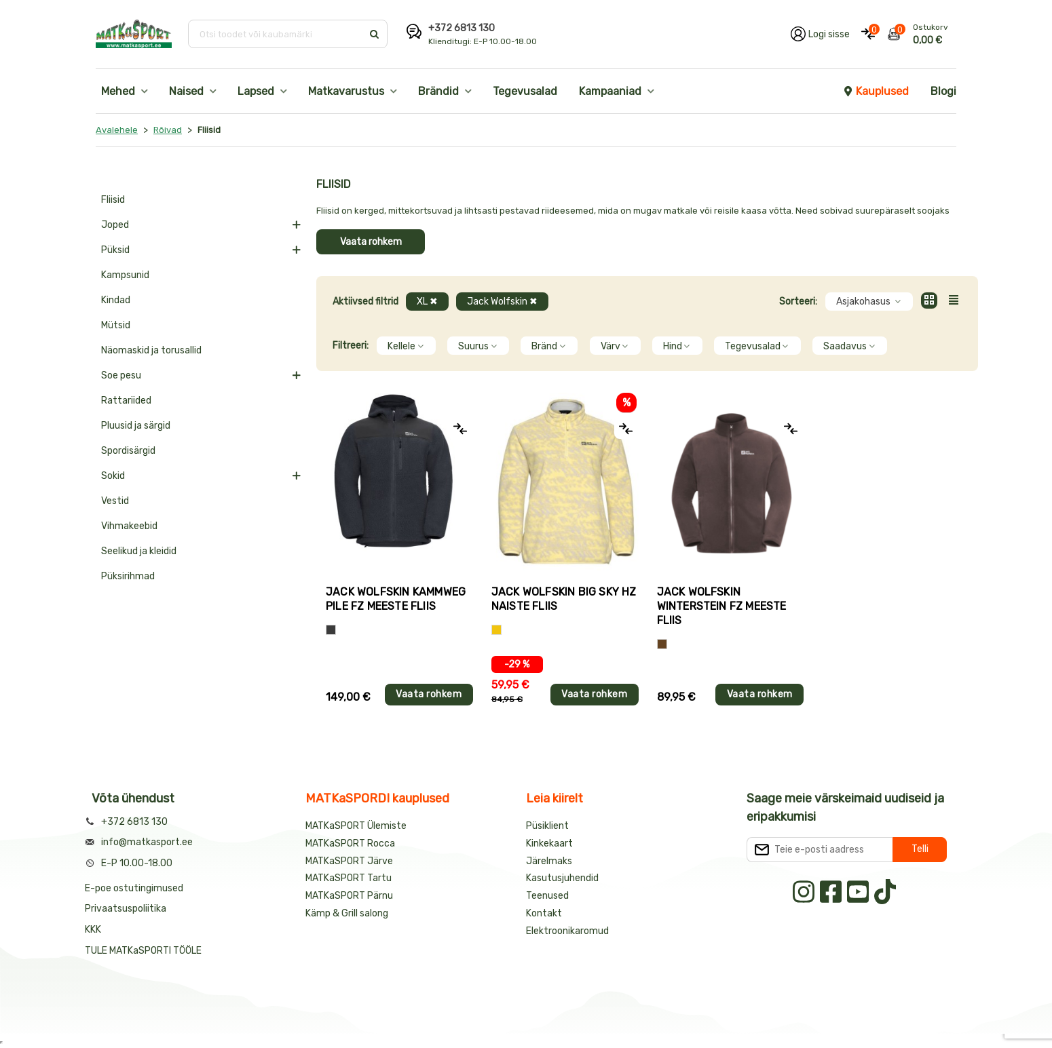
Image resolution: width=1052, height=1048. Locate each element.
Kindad (115, 300)
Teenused (547, 895)
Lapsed (256, 91)
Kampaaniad (610, 91)
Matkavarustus (346, 91)
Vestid (115, 501)
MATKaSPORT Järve (349, 861)
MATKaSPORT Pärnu (350, 895)
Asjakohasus (869, 301)
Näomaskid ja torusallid (151, 350)
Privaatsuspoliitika (125, 908)
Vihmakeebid (129, 526)
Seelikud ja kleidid (138, 551)
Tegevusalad (525, 91)
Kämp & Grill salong (346, 913)
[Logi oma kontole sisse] (820, 33)
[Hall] (331, 630)
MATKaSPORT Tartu (348, 878)
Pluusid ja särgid (135, 425)
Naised (186, 91)
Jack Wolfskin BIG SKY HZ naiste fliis (564, 599)
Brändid (438, 91)
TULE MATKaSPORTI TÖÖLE (143, 950)
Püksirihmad (128, 576)
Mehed (118, 91)
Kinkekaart (549, 843)
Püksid (115, 250)
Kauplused (875, 91)
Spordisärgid (128, 451)
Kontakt (544, 913)
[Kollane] (496, 630)
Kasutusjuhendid (562, 878)
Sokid (113, 476)
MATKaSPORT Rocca (350, 843)
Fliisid (113, 200)
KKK (93, 929)
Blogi (943, 91)
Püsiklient (547, 826)
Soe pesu (121, 375)
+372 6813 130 (461, 28)
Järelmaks (549, 861)
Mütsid (115, 325)
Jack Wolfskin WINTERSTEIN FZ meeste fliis (722, 606)
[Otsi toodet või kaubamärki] (276, 33)
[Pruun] (662, 644)
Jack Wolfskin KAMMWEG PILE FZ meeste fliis (396, 599)
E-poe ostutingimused (134, 888)
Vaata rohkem (371, 242)
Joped (115, 225)
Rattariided (126, 400)
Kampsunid (125, 275)
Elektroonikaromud (567, 931)
